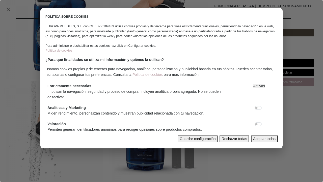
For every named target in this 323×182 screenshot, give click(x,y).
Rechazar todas (234, 139)
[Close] (8, 9)
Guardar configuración (198, 139)
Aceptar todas (264, 139)
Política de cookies (58, 50)
